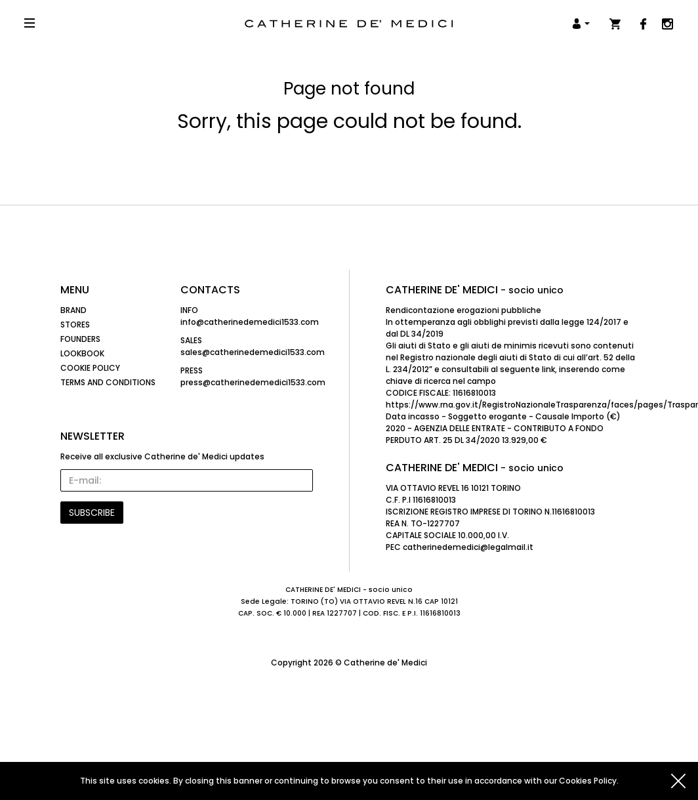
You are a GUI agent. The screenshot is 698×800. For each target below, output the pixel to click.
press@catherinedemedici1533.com (252, 382)
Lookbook (82, 353)
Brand (73, 310)
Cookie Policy (90, 367)
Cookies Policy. (589, 780)
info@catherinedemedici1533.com (249, 321)
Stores (75, 324)
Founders (80, 339)
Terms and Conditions (107, 382)
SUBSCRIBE (92, 512)
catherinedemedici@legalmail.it (468, 547)
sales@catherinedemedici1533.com (252, 352)
